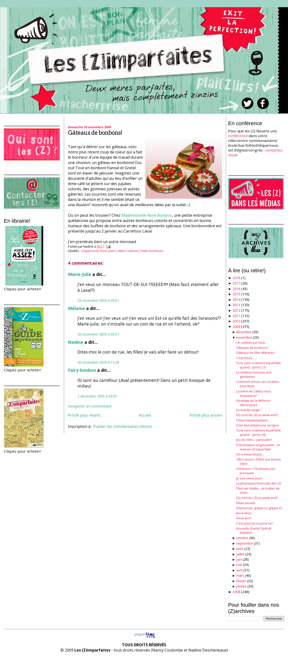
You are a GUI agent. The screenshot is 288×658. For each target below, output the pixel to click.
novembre (244, 337)
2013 (236, 305)
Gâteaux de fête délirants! (255, 352)
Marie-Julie (79, 274)
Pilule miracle (245, 503)
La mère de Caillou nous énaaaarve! (253, 393)
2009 (236, 326)
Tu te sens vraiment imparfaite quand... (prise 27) (258, 365)
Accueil (145, 415)
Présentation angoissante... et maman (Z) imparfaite (258, 447)
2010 (236, 321)
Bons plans (108, 251)
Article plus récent (84, 415)
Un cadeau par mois (250, 342)
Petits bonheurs (151, 251)
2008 (236, 591)
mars (240, 575)
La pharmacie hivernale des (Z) (258, 483)
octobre (242, 538)
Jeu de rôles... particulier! (254, 439)
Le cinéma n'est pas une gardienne (253, 374)
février (241, 581)
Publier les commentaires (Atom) (122, 426)
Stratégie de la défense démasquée (253, 402)
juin (239, 559)
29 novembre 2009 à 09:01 (98, 300)
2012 (236, 310)
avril (239, 570)
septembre (244, 543)
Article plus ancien (205, 415)
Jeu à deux (244, 513)
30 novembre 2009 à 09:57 (98, 334)
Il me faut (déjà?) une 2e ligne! (257, 425)
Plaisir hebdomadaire (252, 420)
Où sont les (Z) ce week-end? (257, 415)
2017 (236, 283)
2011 (236, 316)
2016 (236, 288)
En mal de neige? (248, 410)
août (239, 548)
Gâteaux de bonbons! (95, 132)
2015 (236, 294)
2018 (236, 277)
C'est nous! (244, 358)
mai (239, 564)
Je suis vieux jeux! (249, 478)
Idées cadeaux (128, 251)
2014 (236, 299)
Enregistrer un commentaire (90, 406)
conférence (238, 135)
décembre (244, 332)
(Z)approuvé (90, 251)
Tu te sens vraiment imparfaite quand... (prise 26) (258, 432)
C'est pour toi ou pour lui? (254, 523)
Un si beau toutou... (250, 454)
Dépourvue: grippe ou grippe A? (259, 508)
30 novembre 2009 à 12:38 (98, 362)
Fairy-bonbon (82, 370)
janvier (241, 586)
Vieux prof (243, 518)
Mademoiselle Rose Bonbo (145, 215)
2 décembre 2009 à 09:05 (97, 396)
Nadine (75, 342)
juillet (240, 554)
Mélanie (76, 308)
